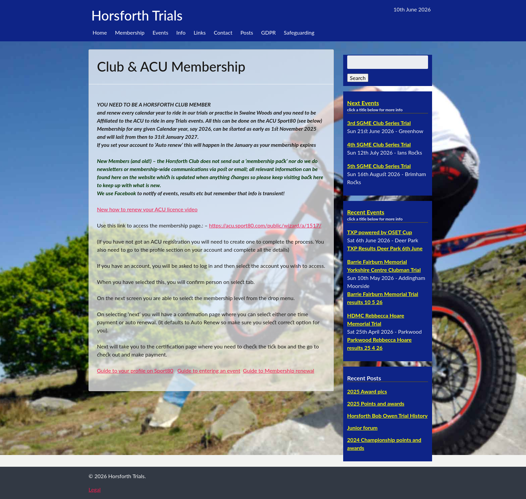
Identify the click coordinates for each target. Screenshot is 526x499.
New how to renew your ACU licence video (147, 209)
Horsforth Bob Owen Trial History (387, 415)
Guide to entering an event (208, 370)
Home (100, 32)
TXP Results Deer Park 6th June (385, 248)
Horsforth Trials (136, 15)
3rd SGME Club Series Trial (379, 123)
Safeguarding (299, 32)
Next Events (363, 103)
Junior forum (362, 427)
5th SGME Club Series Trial (379, 166)
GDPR (268, 32)
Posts (247, 32)
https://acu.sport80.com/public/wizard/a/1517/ (265, 225)
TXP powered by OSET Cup (379, 232)
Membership (130, 32)
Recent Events (365, 212)
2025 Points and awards (375, 403)
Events (160, 32)
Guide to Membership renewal (278, 370)
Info (181, 32)
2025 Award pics (367, 391)
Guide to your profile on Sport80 (135, 370)
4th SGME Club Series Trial (379, 144)
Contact (223, 32)
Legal (95, 489)
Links (200, 32)
